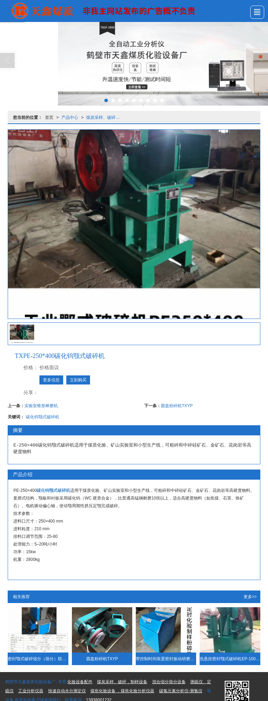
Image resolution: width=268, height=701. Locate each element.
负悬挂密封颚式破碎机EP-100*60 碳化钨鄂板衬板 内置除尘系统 (230, 658)
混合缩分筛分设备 (169, 681)
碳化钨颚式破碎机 (42, 416)
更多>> (250, 596)
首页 (49, 117)
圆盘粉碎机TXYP (177, 405)
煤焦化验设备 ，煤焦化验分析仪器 (122, 690)
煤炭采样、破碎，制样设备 (105, 117)
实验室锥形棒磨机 (41, 405)
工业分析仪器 (30, 690)
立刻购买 (78, 380)
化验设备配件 (79, 681)
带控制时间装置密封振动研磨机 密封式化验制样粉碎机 (166, 658)
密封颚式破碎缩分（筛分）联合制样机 (38, 658)
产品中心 (69, 117)
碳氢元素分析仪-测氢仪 (180, 690)
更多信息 (51, 380)
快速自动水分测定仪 (67, 690)
